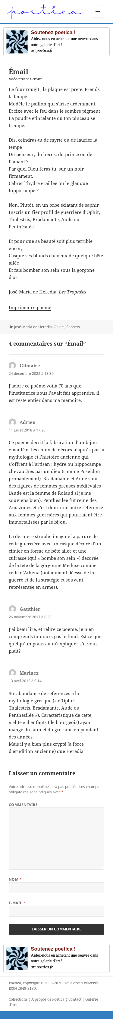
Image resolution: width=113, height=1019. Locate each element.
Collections (18, 999)
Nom (15, 879)
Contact (74, 999)
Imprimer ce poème (30, 307)
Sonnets (73, 326)
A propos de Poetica (47, 999)
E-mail (17, 902)
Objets (59, 326)
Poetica (15, 983)
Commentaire (23, 804)
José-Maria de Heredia (33, 326)
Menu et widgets (98, 17)
